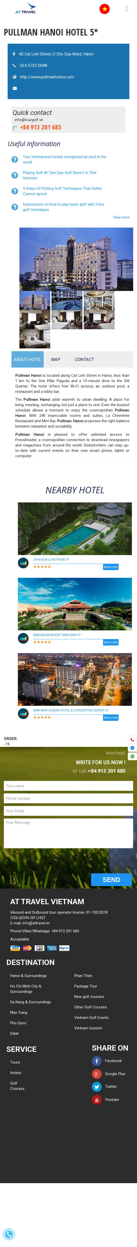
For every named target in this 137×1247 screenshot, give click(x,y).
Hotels (15, 1072)
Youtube (105, 1099)
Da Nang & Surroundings (30, 1002)
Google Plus (108, 1074)
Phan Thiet (83, 975)
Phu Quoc (18, 1023)
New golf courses (89, 996)
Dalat (14, 1033)
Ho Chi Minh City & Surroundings (25, 989)
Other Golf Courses (90, 1007)
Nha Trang (18, 1012)
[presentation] (42, 861)
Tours (15, 1062)
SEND (111, 879)
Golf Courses (17, 1086)
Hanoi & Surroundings (28, 975)
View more (121, 217)
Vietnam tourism (88, 1028)
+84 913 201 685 (39, 127)
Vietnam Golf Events (91, 1017)
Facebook (107, 1060)
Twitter (104, 1086)
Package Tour (85, 986)
